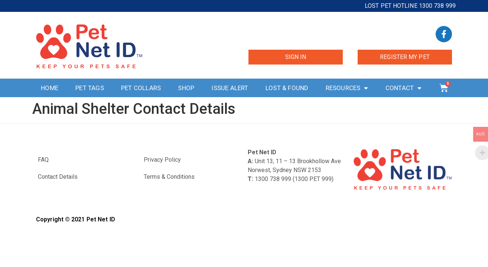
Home (49, 88)
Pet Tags (89, 88)
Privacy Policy (162, 159)
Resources (347, 88)
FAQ (43, 159)
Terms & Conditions (169, 176)
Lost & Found (287, 88)
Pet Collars (141, 88)
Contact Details (58, 176)
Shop (186, 88)
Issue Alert (229, 88)
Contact (403, 88)
